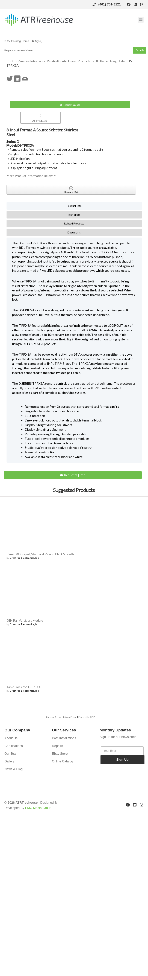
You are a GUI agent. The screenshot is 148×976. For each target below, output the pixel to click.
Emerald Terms (53, 717)
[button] (141, 20)
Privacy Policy (69, 717)
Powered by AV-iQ (86, 717)
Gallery (9, 761)
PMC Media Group (38, 808)
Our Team (11, 753)
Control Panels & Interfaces (26, 61)
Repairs (57, 746)
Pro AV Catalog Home (16, 41)
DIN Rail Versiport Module (25, 620)
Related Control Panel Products (68, 61)
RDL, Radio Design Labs (108, 61)
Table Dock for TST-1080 (24, 687)
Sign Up (122, 759)
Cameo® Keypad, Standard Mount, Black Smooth (40, 554)
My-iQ (37, 41)
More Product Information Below (31, 176)
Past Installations (64, 738)
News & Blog (13, 769)
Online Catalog (62, 761)
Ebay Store (60, 753)
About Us (10, 738)
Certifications (13, 746)
